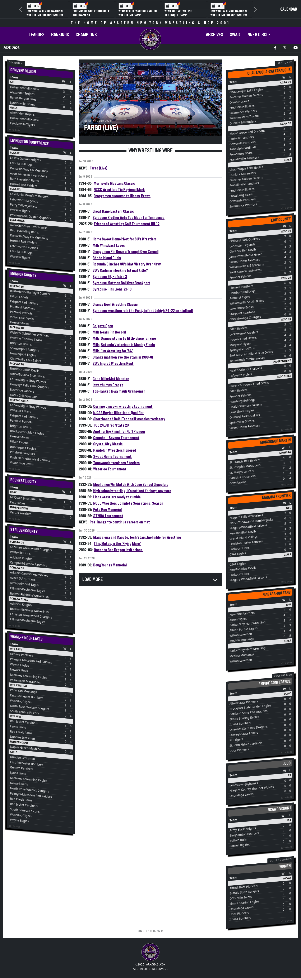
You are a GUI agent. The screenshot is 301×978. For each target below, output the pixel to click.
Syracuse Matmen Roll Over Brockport (121, 283)
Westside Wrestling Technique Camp (178, 13)
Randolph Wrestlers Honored (114, 450)
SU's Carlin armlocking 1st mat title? (120, 270)
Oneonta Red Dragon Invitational (118, 550)
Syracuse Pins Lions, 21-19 (112, 289)
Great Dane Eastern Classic (113, 211)
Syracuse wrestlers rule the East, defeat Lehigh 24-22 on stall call (143, 311)
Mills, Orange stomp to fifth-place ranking (124, 338)
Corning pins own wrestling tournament (123, 406)
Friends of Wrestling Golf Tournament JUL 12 (126, 224)
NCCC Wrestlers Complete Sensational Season (128, 503)
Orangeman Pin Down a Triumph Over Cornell (125, 252)
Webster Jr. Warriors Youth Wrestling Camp (138, 13)
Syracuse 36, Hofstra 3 (110, 277)
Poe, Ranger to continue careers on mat (120, 522)
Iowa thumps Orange (108, 385)
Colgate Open (103, 326)
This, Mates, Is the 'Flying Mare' (117, 544)
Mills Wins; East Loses (109, 245)
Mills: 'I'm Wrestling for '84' (113, 351)
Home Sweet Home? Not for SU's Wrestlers (125, 239)
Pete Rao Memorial (107, 510)
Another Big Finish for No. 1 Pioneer (119, 432)
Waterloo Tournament (109, 469)
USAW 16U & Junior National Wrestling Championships (45, 13)
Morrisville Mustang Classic (114, 183)
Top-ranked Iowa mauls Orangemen (119, 391)
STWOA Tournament (108, 516)
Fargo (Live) (98, 168)
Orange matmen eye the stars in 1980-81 (123, 357)
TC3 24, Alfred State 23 (111, 425)
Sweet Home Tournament (112, 457)
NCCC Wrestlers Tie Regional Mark (119, 190)
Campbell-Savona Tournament (116, 438)
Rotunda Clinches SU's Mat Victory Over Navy (127, 264)
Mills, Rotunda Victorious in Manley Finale (124, 345)
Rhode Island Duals (107, 258)
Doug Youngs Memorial (110, 565)
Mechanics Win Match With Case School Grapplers (130, 485)
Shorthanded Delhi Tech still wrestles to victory (129, 419)
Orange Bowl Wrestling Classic (115, 304)
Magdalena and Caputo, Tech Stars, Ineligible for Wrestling (137, 537)
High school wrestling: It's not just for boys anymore (132, 491)
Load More (92, 579)
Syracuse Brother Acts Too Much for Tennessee (129, 218)
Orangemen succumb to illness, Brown (122, 196)
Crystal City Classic (108, 444)
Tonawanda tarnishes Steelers (116, 463)
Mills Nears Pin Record (109, 332)
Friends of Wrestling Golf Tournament (91, 13)
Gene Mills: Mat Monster (111, 379)
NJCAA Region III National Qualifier (118, 413)
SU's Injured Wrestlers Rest (113, 363)
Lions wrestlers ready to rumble (117, 497)
